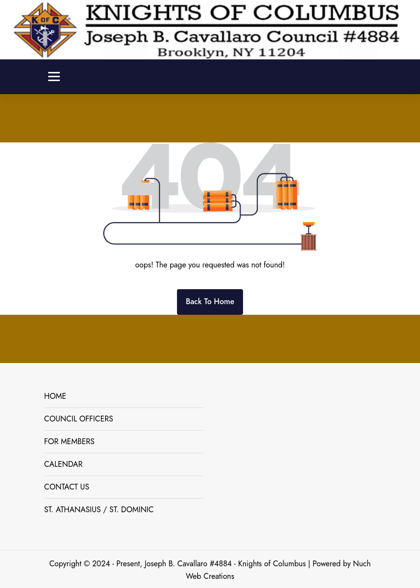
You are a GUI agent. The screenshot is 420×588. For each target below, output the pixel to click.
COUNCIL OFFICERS (78, 418)
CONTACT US (66, 486)
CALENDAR (63, 464)
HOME (55, 396)
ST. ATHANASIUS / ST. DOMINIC (99, 509)
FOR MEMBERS (69, 441)
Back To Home (210, 301)
